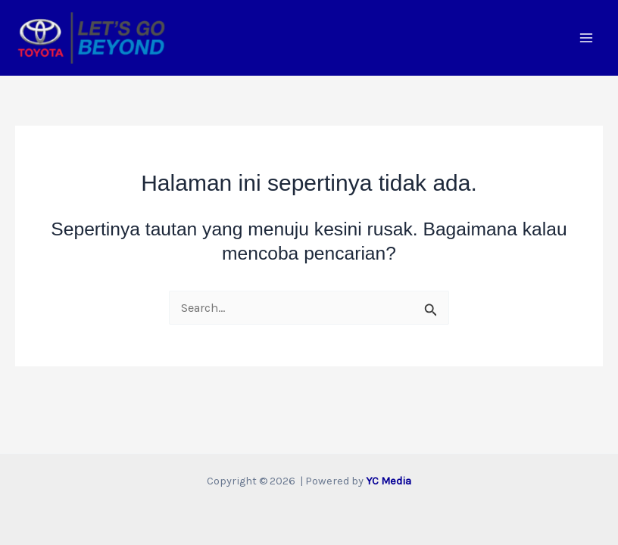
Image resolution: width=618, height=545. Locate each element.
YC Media (388, 481)
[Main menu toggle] (586, 38)
